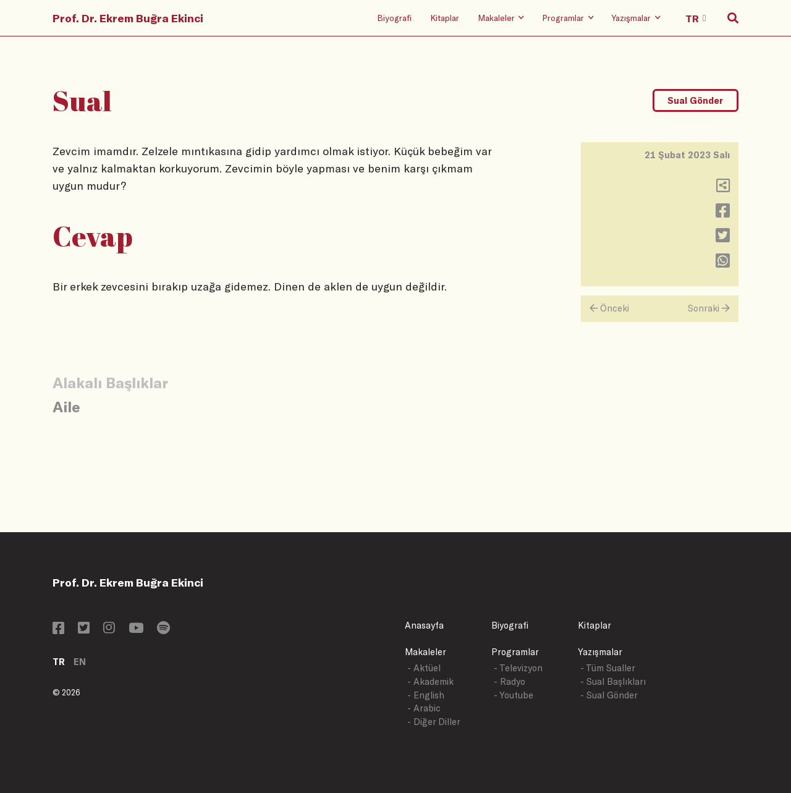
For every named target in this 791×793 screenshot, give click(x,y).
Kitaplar (444, 17)
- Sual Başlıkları (613, 681)
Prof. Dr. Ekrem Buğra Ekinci (128, 18)
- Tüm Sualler (607, 668)
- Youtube (513, 695)
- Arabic (424, 708)
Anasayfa (424, 625)
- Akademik (430, 681)
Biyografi (394, 17)
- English (425, 695)
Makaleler (425, 652)
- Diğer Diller (433, 721)
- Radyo (509, 681)
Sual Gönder (695, 100)
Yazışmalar (600, 652)
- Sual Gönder (609, 695)
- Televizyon (518, 668)
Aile (66, 406)
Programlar (515, 652)
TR (59, 661)
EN (80, 661)
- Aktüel (424, 668)
